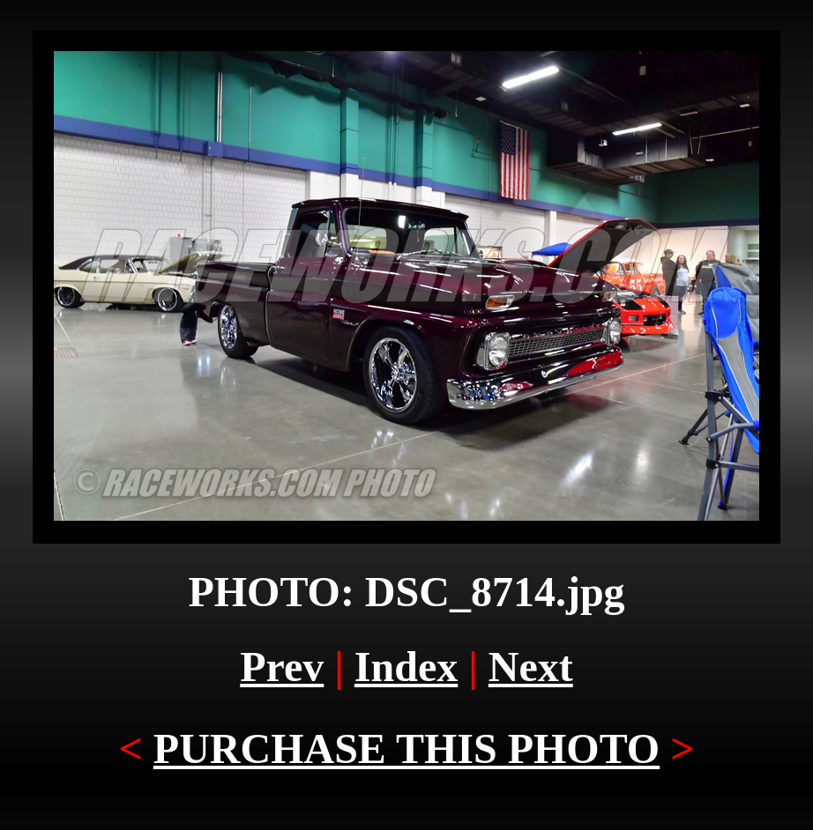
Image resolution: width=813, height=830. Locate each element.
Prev (282, 666)
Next (531, 666)
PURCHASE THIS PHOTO (406, 748)
